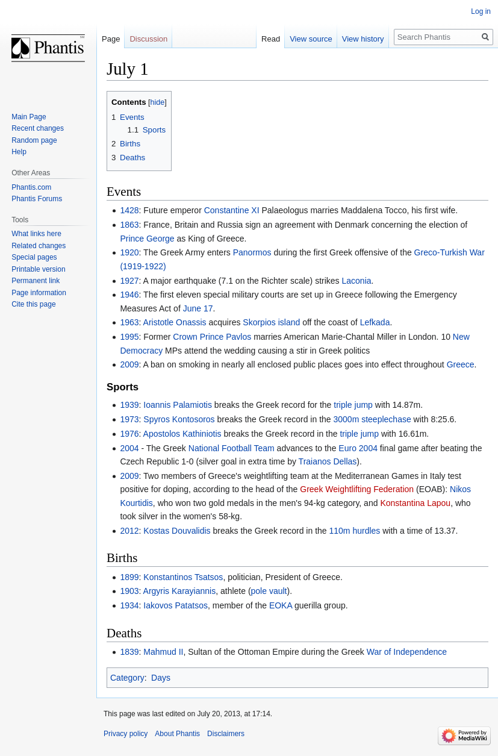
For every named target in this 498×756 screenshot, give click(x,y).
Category (127, 678)
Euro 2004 (358, 448)
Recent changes (37, 128)
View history (363, 38)
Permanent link (35, 280)
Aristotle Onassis (175, 322)
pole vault (269, 591)
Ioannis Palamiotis (177, 405)
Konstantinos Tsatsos (183, 577)
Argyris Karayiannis (179, 591)
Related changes (38, 246)
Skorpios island (271, 322)
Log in (481, 11)
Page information (38, 293)
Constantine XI (232, 210)
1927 (129, 281)
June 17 (198, 308)
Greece (461, 364)
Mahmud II (163, 652)
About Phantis (177, 733)
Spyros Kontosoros (178, 419)
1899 (129, 577)
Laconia (356, 281)
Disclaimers (225, 733)
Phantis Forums (36, 199)
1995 (129, 337)
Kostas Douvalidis (176, 531)
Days (160, 678)
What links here (36, 234)
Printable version (38, 269)
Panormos (252, 252)
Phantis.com (31, 187)
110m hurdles (354, 531)
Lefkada (375, 322)
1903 (129, 591)
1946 (129, 294)
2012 (129, 531)
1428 (129, 210)
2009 (129, 364)
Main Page (28, 117)
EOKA (280, 605)
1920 (129, 252)
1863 (129, 225)
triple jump (353, 405)
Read (270, 38)
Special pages (34, 257)
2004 (129, 448)
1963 (129, 322)
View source (311, 38)
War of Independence (407, 652)
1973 (129, 419)
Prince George (147, 238)
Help (18, 152)
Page (111, 38)
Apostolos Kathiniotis (182, 434)
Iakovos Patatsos (175, 605)
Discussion (148, 38)
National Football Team (231, 448)
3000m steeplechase (372, 419)
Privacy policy (126, 733)
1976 (129, 434)
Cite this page (33, 304)
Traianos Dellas (328, 461)
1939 (129, 405)
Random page (34, 140)
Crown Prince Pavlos (212, 337)
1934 (129, 605)
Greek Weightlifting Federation (357, 489)
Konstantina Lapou (415, 503)
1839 (129, 652)
